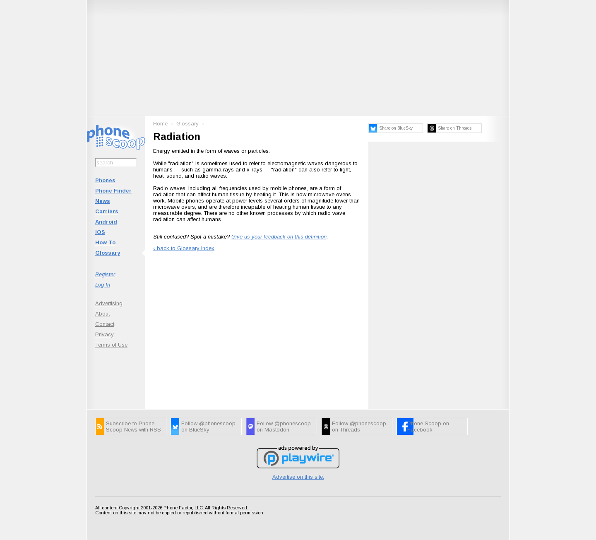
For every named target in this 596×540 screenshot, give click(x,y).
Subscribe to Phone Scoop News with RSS (133, 426)
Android (106, 222)
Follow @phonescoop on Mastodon (284, 426)
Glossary (107, 253)
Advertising (109, 303)
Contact (104, 324)
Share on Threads (454, 128)
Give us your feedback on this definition (279, 237)
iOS (100, 232)
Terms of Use (111, 345)
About (102, 314)
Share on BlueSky (396, 128)
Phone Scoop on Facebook (428, 426)
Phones (105, 180)
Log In (102, 285)
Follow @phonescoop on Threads (359, 426)
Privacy (104, 334)
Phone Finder (113, 191)
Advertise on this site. (298, 477)
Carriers (106, 211)
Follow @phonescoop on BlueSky (208, 426)
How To (105, 242)
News (102, 201)
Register (105, 274)
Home (160, 124)
